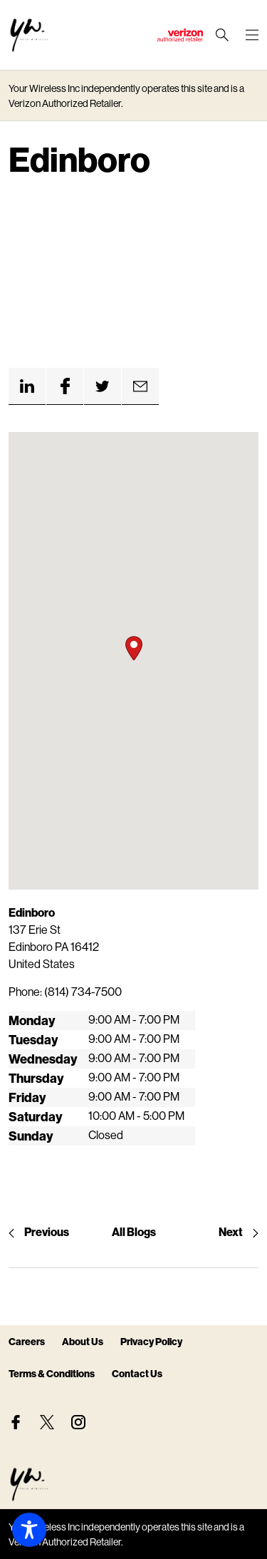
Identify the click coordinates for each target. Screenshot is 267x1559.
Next (238, 1231)
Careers (27, 1341)
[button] (133, 648)
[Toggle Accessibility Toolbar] (29, 1529)
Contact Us (137, 1373)
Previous (39, 1231)
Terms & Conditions (52, 1373)
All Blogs (134, 1231)
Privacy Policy (151, 1341)
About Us (82, 1341)
